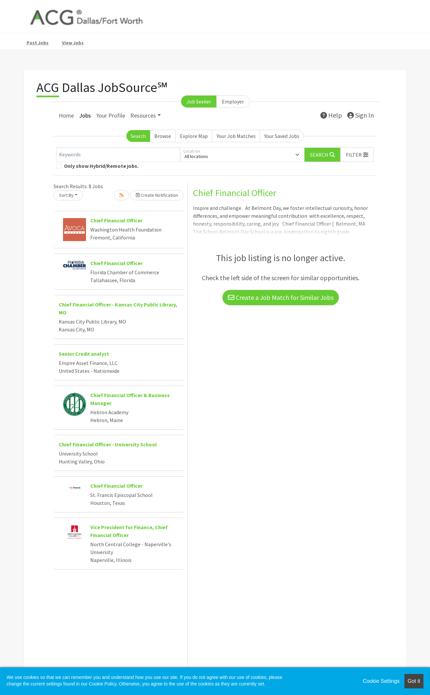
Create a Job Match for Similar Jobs (280, 297)
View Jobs (73, 43)
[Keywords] (118, 154)
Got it (414, 681)
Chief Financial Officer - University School (108, 444)
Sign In (360, 115)
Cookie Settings (381, 681)
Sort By (66, 195)
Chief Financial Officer (116, 220)
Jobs (85, 115)
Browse (162, 136)
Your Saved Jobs (281, 136)
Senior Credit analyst (84, 353)
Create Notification (157, 195)
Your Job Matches (236, 136)
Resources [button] (143, 115)
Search (138, 136)
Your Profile (110, 115)
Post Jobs (38, 43)
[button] (357, 154)
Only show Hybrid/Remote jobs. (101, 166)
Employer (233, 101)
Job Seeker (198, 101)
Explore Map (194, 136)
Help (331, 115)
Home (66, 115)
